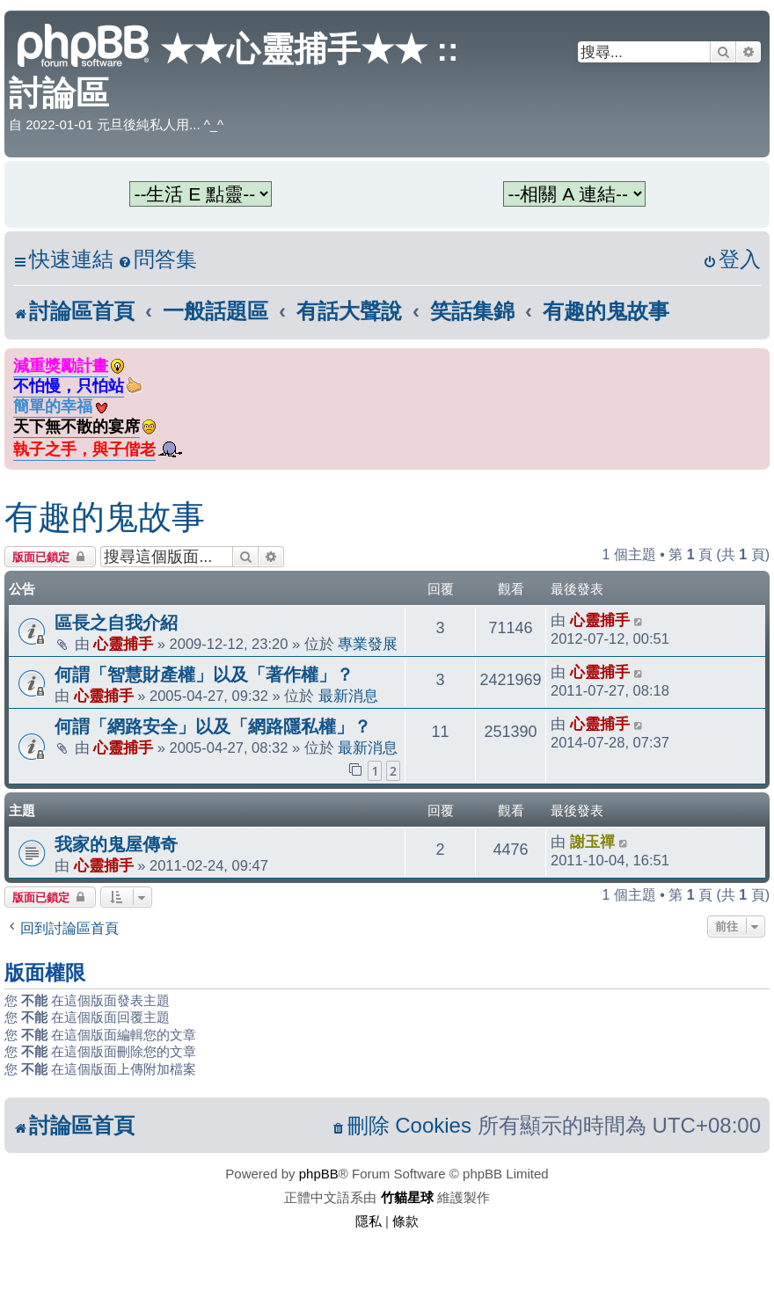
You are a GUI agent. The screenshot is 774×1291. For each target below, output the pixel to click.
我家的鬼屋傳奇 (116, 844)
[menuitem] (157, 260)
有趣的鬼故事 (104, 517)
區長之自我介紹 (116, 622)
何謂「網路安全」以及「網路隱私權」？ (213, 726)
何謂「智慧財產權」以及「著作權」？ (204, 674)
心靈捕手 (123, 644)
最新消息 (348, 696)
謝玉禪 (592, 842)
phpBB (319, 1173)
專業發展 (368, 644)
